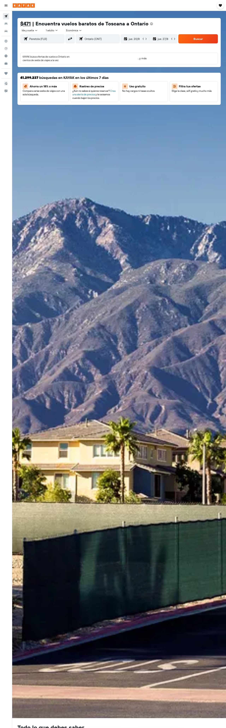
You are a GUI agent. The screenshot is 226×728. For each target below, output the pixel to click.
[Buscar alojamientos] (6, 23)
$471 (25, 23)
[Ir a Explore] (6, 41)
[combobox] (29, 30)
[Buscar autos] (6, 31)
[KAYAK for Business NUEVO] (6, 63)
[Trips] (6, 73)
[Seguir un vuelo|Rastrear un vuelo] (6, 48)
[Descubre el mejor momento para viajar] (6, 55)
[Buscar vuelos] (6, 16)
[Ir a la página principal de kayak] (24, 5)
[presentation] (151, 23)
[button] (6, 5)
